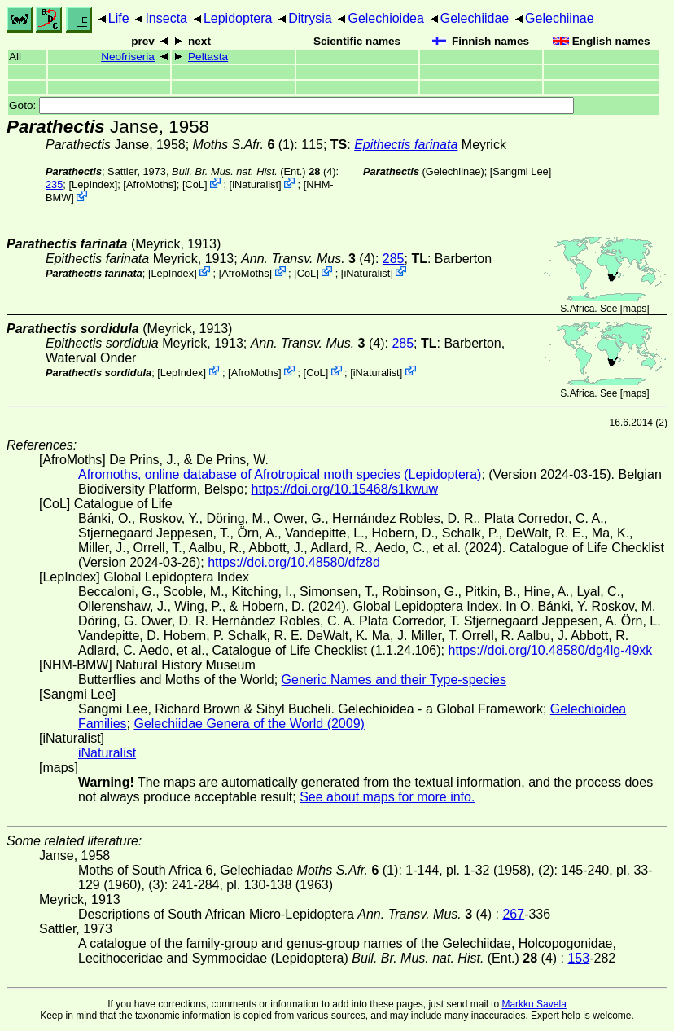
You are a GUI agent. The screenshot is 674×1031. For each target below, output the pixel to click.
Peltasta (208, 56)
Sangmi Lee (520, 171)
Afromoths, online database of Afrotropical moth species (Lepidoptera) (279, 474)
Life (118, 18)
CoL (194, 184)
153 (578, 958)
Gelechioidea (385, 18)
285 (394, 258)
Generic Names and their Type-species (394, 680)
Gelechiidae (475, 18)
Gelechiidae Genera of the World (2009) (248, 723)
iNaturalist (255, 184)
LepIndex (93, 184)
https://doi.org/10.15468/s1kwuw (345, 489)
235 (54, 184)
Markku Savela (533, 1004)
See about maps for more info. (387, 797)
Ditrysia (309, 18)
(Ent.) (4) (254, 171)
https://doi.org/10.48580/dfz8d (294, 562)
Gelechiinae (559, 18)
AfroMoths (149, 184)
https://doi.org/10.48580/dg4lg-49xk (550, 650)
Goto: (291, 105)
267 (513, 914)
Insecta (166, 18)
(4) (308, 258)
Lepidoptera (238, 18)
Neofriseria (128, 56)
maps (634, 308)
